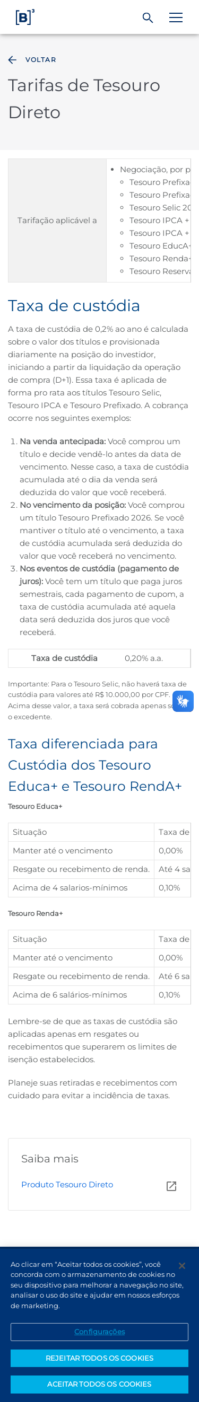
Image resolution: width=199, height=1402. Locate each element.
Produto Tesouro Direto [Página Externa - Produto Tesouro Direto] (67, 1184)
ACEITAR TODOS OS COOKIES (99, 1384)
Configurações (99, 1332)
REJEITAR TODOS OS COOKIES (99, 1358)
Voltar (31, 60)
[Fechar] (182, 1265)
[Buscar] (148, 18)
